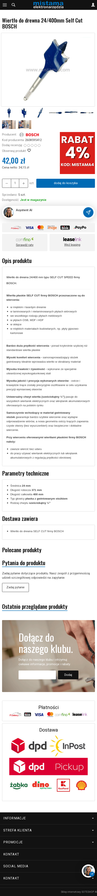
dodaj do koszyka (66, 183)
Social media (48, 866)
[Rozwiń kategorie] (4, 5)
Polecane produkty (21, 550)
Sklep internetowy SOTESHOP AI (79, 891)
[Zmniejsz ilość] (23, 183)
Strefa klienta (48, 830)
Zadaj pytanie (15, 587)
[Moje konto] (93, 5)
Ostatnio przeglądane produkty (34, 606)
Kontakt (11, 854)
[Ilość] (15, 183)
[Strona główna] (48, 5)
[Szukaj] (13, 5)
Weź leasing (72, 245)
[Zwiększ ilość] (6, 183)
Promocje (48, 842)
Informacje (48, 818)
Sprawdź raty (24, 245)
